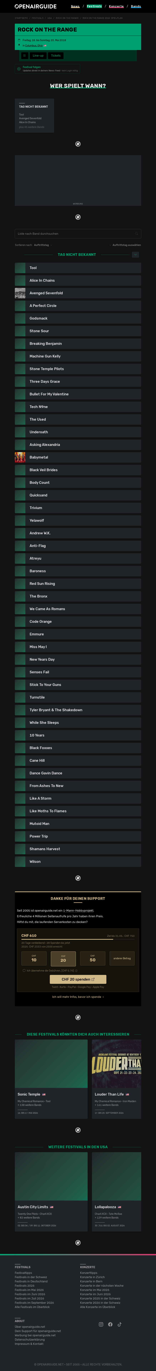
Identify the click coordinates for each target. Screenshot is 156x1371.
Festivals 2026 (24, 1285)
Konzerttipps (88, 1272)
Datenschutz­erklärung (30, 1339)
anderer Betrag (122, 958)
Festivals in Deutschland (31, 1280)
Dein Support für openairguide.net (38, 1330)
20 (63, 958)
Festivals (37, 18)
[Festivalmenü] (24, 55)
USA (49, 18)
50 (92, 958)
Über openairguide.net (30, 1326)
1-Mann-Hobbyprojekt (78, 910)
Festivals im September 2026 (34, 1302)
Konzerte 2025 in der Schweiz (100, 1297)
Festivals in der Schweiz (31, 1276)
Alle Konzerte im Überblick (97, 1306)
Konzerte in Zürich (92, 1276)
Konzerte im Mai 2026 (94, 1289)
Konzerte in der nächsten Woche (102, 1285)
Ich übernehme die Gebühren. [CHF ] (50, 970)
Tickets (56, 55)
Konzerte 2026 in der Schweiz (100, 1302)
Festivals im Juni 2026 (30, 1293)
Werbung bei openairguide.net (35, 1334)
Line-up (38, 55)
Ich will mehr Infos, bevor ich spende (76, 996)
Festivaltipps (23, 1272)
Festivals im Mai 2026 (29, 1289)
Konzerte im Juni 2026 (95, 1293)
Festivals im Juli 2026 (29, 1297)
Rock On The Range (67, 18)
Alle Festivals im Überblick (32, 1306)
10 (34, 958)
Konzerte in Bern (91, 1280)
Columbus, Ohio (34, 45)
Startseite (21, 18)
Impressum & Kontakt (29, 1343)
